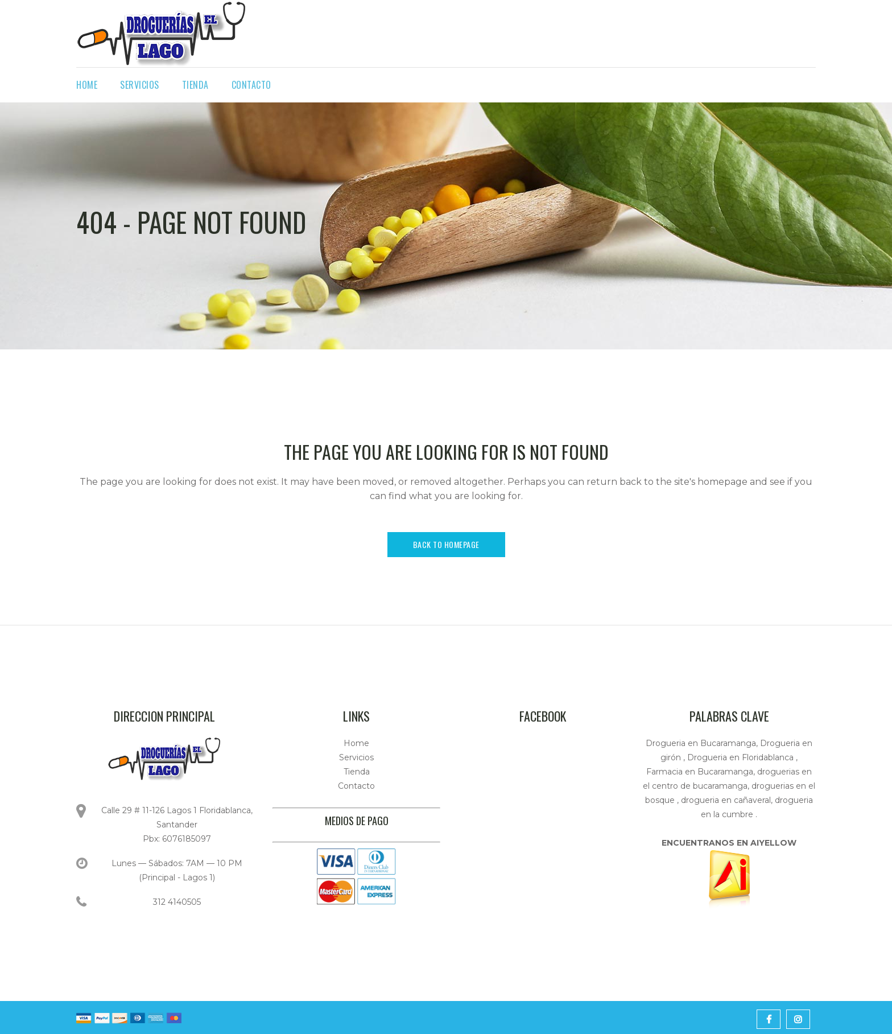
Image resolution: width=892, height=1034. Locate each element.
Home (356, 743)
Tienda (357, 772)
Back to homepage (446, 544)
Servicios (356, 757)
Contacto (356, 786)
